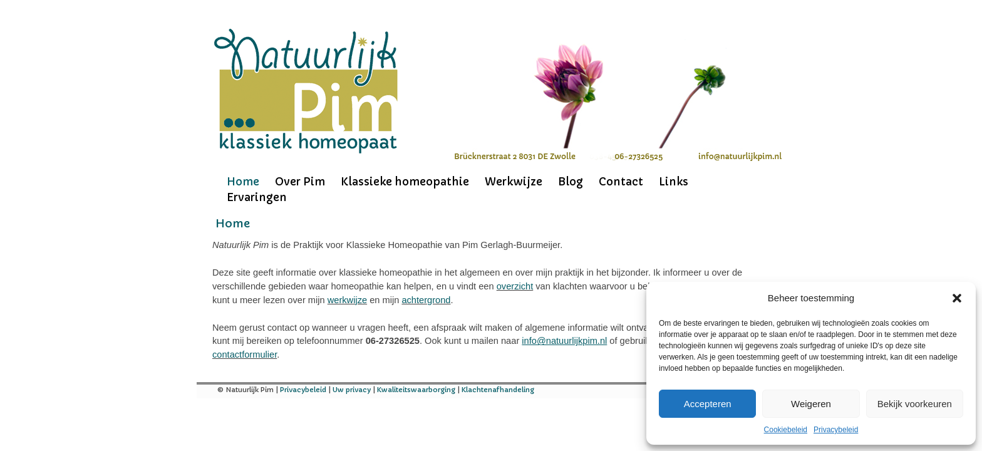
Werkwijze (513, 182)
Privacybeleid (836, 429)
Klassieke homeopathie (405, 182)
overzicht (515, 286)
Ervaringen (257, 197)
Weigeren (811, 403)
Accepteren (707, 403)
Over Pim (300, 182)
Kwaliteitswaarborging (416, 389)
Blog (570, 182)
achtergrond (425, 300)
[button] (957, 298)
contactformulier (244, 355)
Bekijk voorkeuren (914, 403)
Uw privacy (352, 389)
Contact (621, 182)
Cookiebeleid (785, 429)
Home (243, 182)
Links (673, 182)
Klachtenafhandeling (498, 389)
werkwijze (347, 300)
